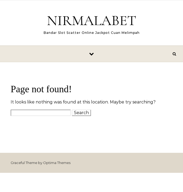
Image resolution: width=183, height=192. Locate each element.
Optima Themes (56, 163)
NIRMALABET (91, 20)
